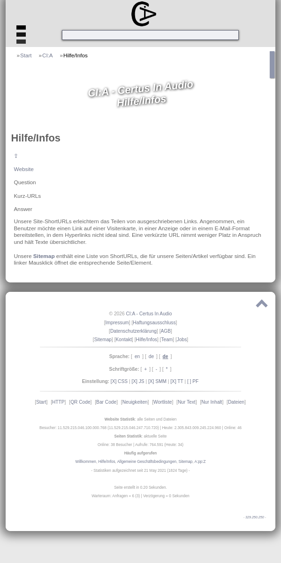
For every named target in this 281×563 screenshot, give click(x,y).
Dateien (236, 402)
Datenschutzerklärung (133, 331)
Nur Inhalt (211, 402)
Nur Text (187, 402)
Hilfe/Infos (75, 55)
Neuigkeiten (135, 402)
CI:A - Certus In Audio (149, 313)
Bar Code (106, 402)
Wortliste (162, 402)
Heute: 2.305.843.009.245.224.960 (191, 428)
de (151, 356)
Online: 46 (233, 428)
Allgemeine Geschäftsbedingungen (146, 462)
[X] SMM (157, 381)
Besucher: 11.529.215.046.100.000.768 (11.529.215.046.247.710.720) (99, 428)
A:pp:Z (199, 462)
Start (26, 55)
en (137, 356)
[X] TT (176, 381)
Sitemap (44, 256)
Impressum (117, 322)
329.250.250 (254, 517)
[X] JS (137, 381)
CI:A (47, 55)
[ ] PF (192, 381)
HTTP (58, 402)
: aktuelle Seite (140, 436)
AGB (166, 331)
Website (23, 169)
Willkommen (86, 462)
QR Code (80, 402)
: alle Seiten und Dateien (141, 419)
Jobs (182, 339)
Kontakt (124, 339)
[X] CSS (119, 381)
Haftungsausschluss (154, 322)
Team (167, 339)
